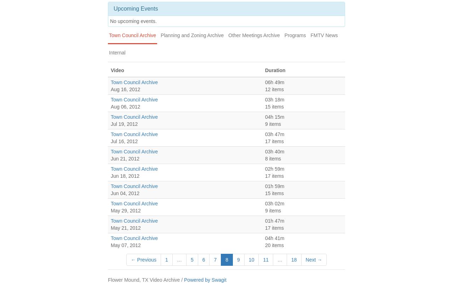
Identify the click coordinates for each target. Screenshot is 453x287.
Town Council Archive (132, 35)
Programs (295, 35)
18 (294, 260)
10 (251, 260)
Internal (117, 52)
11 (266, 260)
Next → (314, 260)
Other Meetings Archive (254, 35)
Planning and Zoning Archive (192, 35)
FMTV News (324, 35)
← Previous (143, 260)
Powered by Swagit (205, 280)
